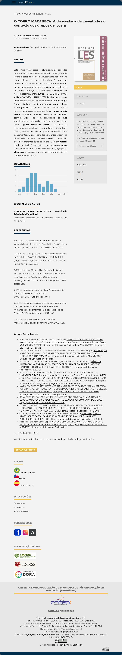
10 (34, 433)
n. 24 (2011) (38, 14)
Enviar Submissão (25, 450)
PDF (80, 87)
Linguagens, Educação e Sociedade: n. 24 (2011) (84, 375)
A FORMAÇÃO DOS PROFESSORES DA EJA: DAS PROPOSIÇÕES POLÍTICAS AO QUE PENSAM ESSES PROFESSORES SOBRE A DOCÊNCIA (60, 416)
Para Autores (19, 507)
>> (38, 433)
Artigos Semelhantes (26, 334)
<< (15, 433)
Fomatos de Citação (87, 146)
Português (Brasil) (24, 471)
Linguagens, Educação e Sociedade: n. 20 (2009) (79, 419)
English (19, 477)
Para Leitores (19, 503)
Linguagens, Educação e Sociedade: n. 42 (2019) (77, 411)
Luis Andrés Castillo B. (71, 645)
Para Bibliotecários (21, 511)
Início (17, 14)
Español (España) (24, 483)
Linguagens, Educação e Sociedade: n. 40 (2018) (42, 402)
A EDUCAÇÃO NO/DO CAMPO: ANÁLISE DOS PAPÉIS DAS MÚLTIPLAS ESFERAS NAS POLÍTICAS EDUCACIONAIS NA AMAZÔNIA (63, 353)
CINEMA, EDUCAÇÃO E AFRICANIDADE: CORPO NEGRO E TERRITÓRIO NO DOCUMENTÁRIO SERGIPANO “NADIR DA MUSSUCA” (61, 408)
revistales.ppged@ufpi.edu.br (64, 632)
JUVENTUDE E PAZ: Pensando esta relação (40, 375)
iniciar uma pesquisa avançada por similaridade (56, 439)
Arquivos (26, 14)
